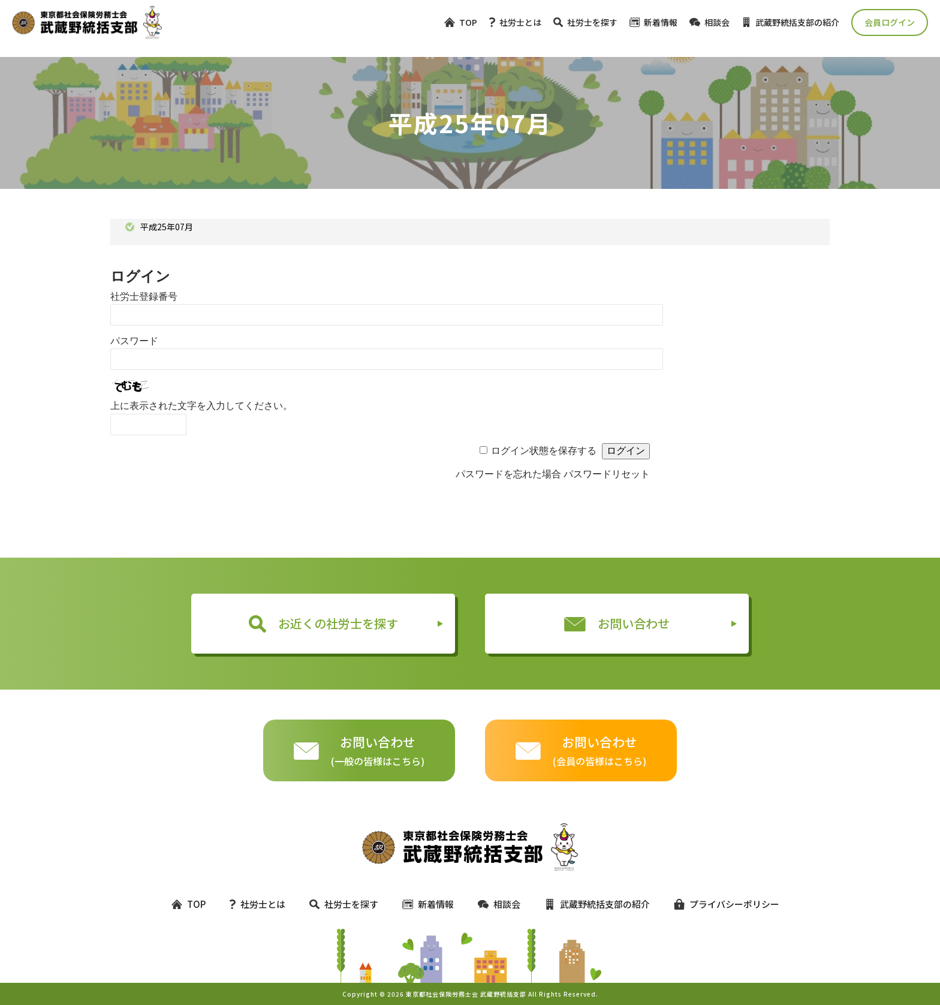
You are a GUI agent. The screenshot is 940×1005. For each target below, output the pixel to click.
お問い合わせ (617, 623)
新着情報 (653, 22)
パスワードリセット (607, 474)
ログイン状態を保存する (543, 451)
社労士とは (515, 22)
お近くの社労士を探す (323, 624)
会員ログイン (889, 22)
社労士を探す (585, 22)
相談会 (709, 22)
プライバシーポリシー (721, 904)
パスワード (134, 341)
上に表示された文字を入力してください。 (201, 406)
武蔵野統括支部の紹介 (790, 22)
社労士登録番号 (143, 296)
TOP (460, 22)
